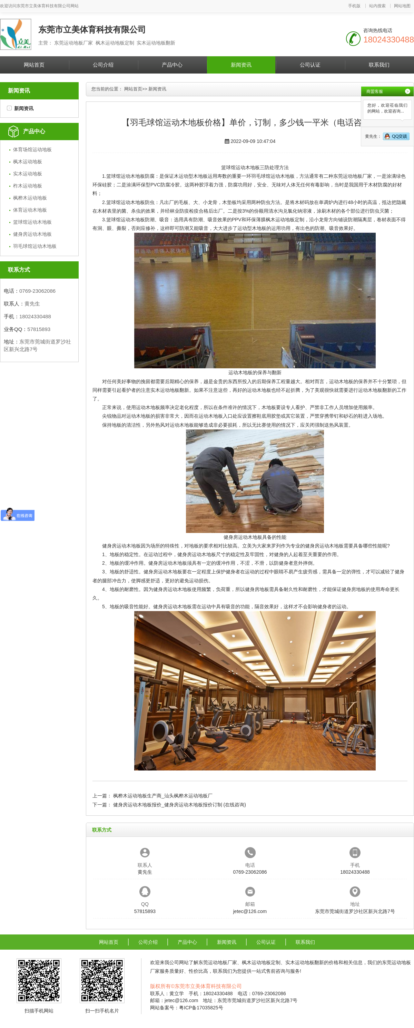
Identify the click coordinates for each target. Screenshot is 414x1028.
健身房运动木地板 (32, 234)
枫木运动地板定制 (285, 219)
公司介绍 (103, 65)
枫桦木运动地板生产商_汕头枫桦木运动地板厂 (163, 795)
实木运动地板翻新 (169, 390)
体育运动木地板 (30, 210)
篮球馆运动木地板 (32, 222)
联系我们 (379, 65)
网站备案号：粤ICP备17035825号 (186, 1007)
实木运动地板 (27, 173)
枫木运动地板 (27, 161)
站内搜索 (377, 6)
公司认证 (310, 65)
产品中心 (172, 65)
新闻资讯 (241, 65)
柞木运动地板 (27, 185)
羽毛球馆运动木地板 (35, 246)
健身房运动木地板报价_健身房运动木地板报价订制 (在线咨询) (179, 804)
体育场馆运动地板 (32, 149)
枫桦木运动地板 (30, 198)
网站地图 (402, 6)
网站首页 (34, 65)
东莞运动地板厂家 (352, 176)
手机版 (354, 6)
